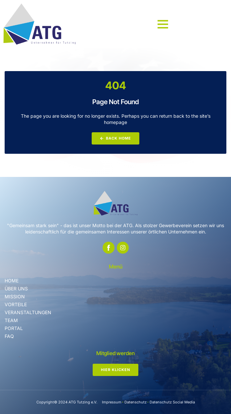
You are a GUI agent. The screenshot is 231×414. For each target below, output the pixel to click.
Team (11, 320)
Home (12, 280)
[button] (163, 24)
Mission (15, 296)
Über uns (16, 288)
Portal (14, 328)
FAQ (9, 336)
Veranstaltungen (28, 312)
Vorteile (16, 304)
